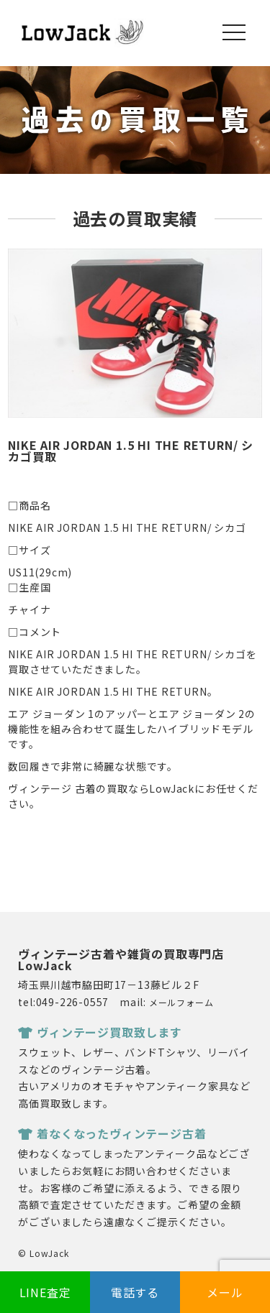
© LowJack (43, 1253)
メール (225, 1292)
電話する (135, 1292)
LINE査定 (45, 1292)
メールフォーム (181, 1002)
